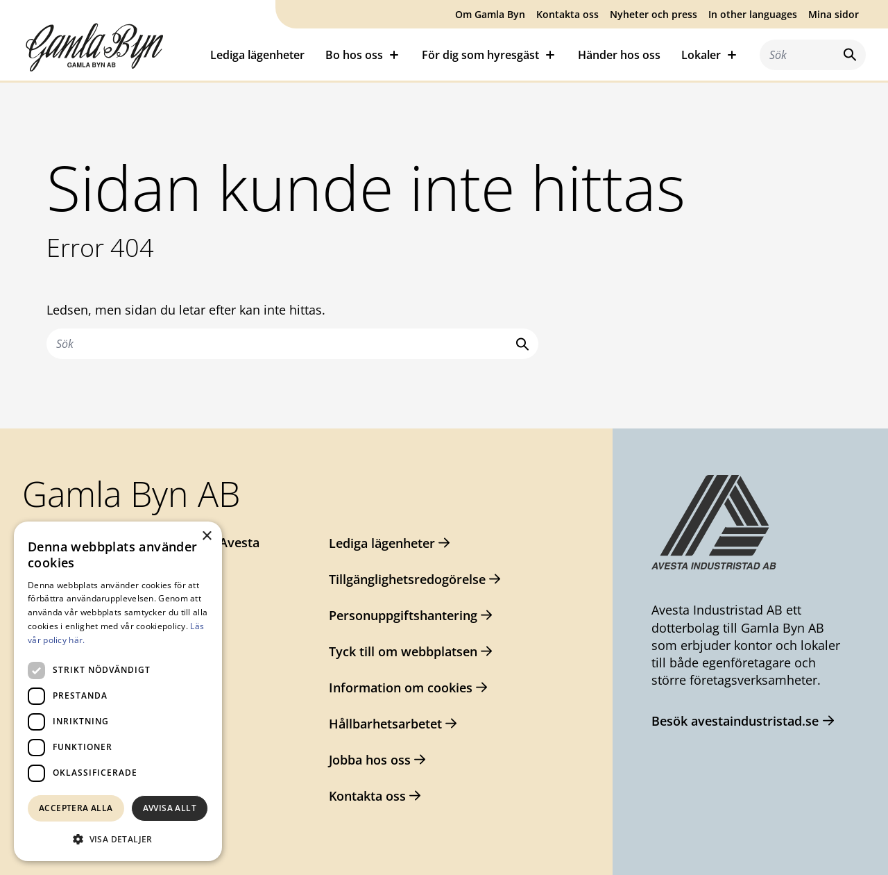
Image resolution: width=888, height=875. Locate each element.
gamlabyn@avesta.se (108, 597)
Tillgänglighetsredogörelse (407, 579)
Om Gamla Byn (490, 14)
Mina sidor (833, 14)
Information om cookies (400, 687)
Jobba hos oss (370, 759)
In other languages (752, 14)
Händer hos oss (619, 54)
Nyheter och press (653, 14)
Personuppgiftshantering (403, 615)
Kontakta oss (567, 14)
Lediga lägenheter (257, 54)
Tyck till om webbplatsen (403, 651)
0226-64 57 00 (86, 570)
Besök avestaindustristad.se (735, 720)
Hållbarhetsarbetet (385, 723)
